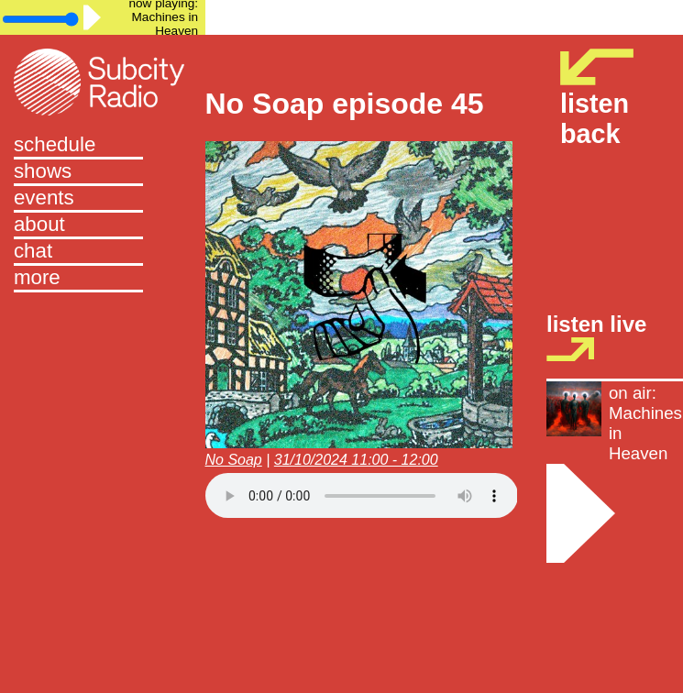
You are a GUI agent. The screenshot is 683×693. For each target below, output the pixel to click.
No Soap (233, 460)
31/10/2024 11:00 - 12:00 (356, 460)
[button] (103, 279)
